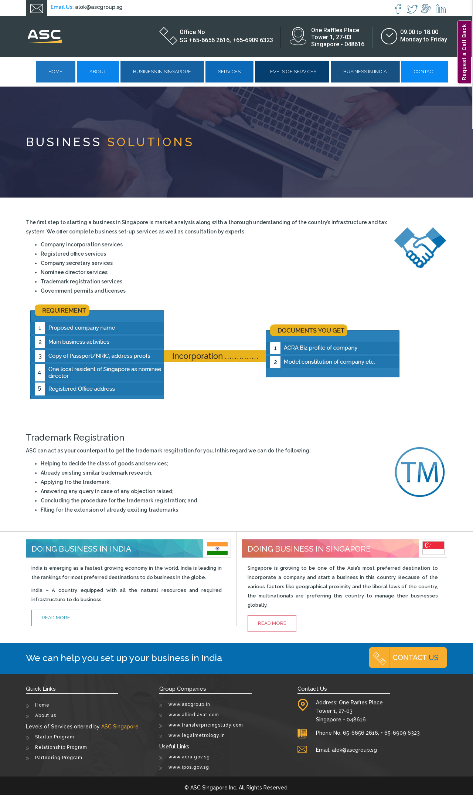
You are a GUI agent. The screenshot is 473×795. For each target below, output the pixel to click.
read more (56, 617)
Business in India (365, 71)
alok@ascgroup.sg (99, 7)
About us (45, 715)
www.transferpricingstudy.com (206, 725)
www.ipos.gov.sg (189, 767)
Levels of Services (292, 71)
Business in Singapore (162, 71)
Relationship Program (61, 747)
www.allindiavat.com (194, 714)
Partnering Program (58, 757)
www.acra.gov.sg (189, 756)
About (97, 71)
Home (55, 71)
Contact (424, 71)
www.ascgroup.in (189, 704)
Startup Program (54, 737)
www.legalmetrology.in (197, 735)
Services (229, 71)
